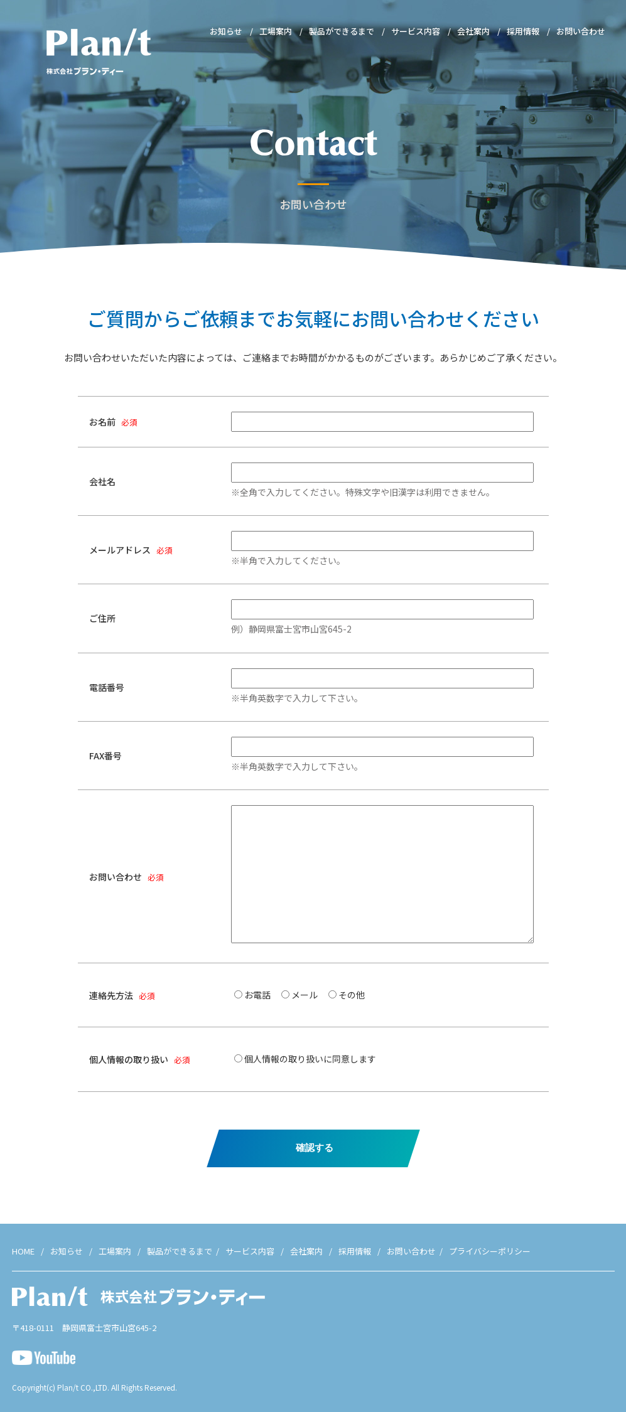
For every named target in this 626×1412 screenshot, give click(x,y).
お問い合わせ (580, 31)
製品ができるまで (341, 31)
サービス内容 (415, 31)
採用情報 (523, 31)
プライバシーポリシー (490, 1251)
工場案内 (275, 31)
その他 (351, 994)
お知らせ (226, 31)
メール (304, 994)
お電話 (257, 994)
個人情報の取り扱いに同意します (310, 1058)
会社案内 (473, 31)
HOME (23, 1251)
